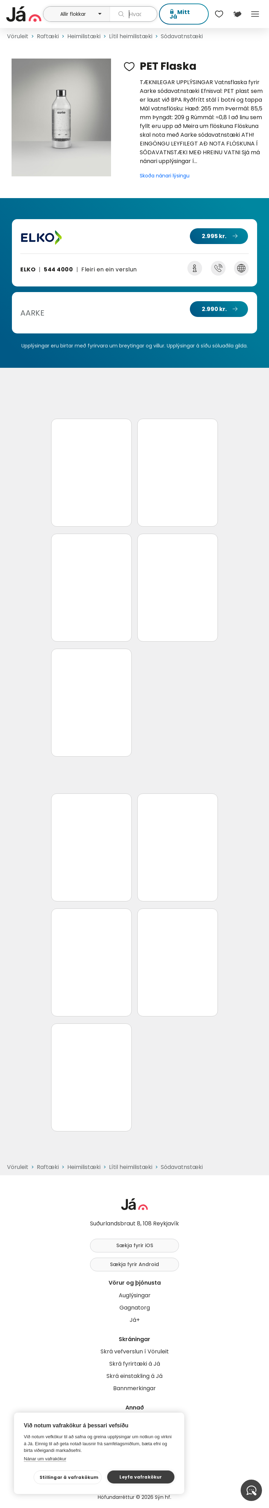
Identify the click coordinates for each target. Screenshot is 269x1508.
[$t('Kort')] (236, 14)
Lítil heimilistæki (130, 36)
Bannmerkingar (134, 1388)
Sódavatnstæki (182, 36)
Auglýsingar (135, 1295)
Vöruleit (17, 36)
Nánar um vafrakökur (45, 1458)
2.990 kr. (214, 309)
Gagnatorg (134, 1308)
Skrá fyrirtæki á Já (134, 1364)
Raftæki (48, 36)
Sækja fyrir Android (134, 1264)
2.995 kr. (214, 236)
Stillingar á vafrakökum (69, 1477)
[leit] (133, 14)
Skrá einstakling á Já (134, 1376)
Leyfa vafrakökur (140, 1477)
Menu (255, 14)
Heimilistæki (84, 36)
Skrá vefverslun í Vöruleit (135, 1351)
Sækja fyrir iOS (134, 1245)
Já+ (135, 1320)
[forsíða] (23, 14)
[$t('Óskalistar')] (219, 14)
